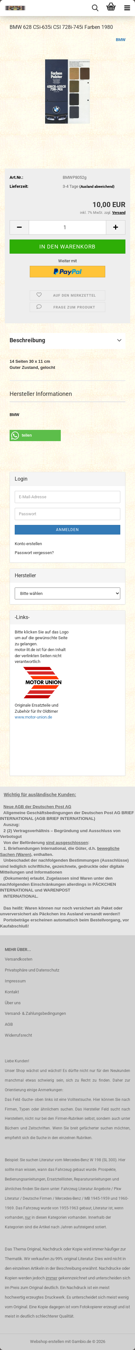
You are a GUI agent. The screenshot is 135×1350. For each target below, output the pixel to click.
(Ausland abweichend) (97, 187)
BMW (120, 39)
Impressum (15, 981)
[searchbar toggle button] (95, 8)
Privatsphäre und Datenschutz (32, 970)
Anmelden (67, 529)
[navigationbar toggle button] (127, 8)
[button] (19, 227)
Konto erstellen (28, 543)
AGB (9, 1024)
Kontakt (12, 991)
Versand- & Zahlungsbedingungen (35, 1013)
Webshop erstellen (47, 1341)
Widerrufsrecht (18, 1035)
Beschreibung (27, 340)
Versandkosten (18, 959)
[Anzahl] (67, 227)
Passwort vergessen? (34, 552)
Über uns (13, 1002)
